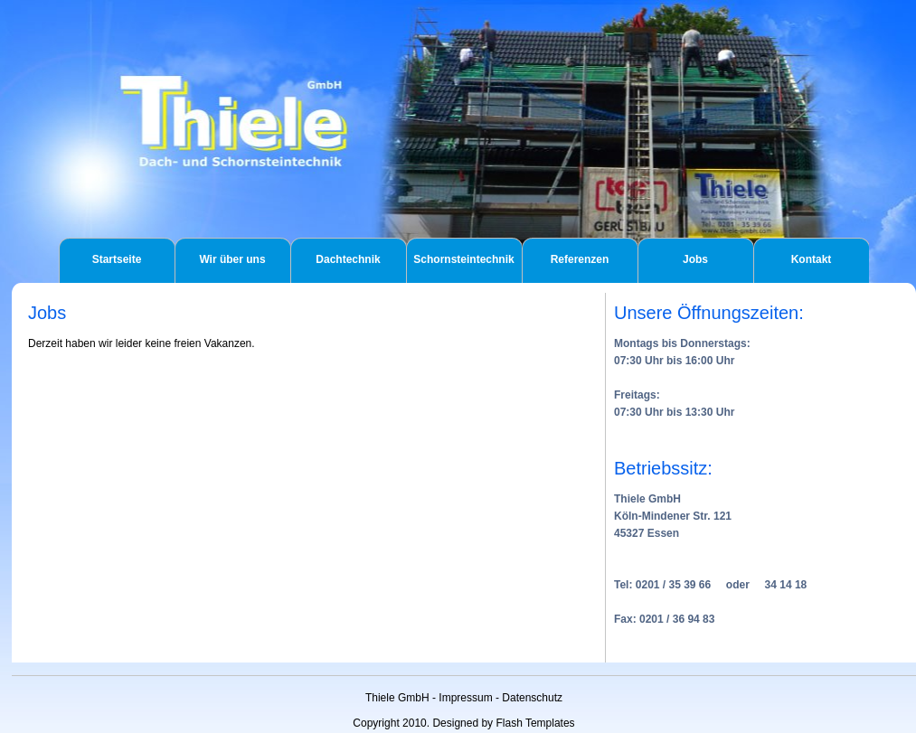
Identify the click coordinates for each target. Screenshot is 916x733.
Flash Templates (535, 723)
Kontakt (811, 259)
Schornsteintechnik (463, 259)
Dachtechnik (348, 259)
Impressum (465, 697)
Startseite (117, 259)
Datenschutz (532, 697)
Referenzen (580, 259)
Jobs (695, 259)
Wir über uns (232, 259)
